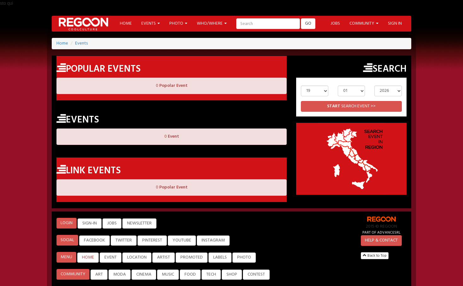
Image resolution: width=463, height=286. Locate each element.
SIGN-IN (89, 223)
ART (99, 274)
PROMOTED (191, 257)
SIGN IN (395, 23)
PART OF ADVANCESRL (381, 232)
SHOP (231, 274)
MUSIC (168, 274)
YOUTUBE (182, 240)
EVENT (110, 257)
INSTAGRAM (213, 240)
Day (314, 81)
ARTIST (163, 257)
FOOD (190, 274)
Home (62, 43)
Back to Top (375, 256)
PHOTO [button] (178, 23)
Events (81, 43)
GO (308, 23)
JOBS (335, 23)
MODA (119, 274)
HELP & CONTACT (381, 240)
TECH (211, 274)
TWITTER (123, 240)
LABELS (220, 257)
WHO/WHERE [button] (212, 23)
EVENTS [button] (150, 23)
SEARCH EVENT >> (351, 106)
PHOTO (244, 257)
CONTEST (256, 274)
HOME (126, 23)
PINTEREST (152, 240)
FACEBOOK (94, 240)
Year (388, 81)
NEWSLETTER (139, 223)
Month (351, 81)
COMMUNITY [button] (363, 23)
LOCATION (137, 257)
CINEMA (143, 274)
